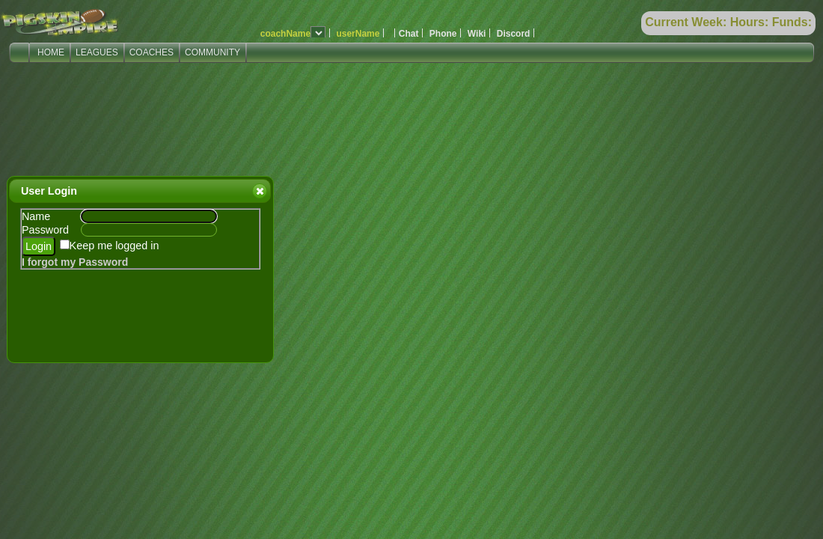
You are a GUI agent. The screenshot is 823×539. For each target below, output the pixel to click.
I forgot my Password (75, 262)
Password (45, 230)
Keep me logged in (114, 246)
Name (36, 216)
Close (259, 191)
